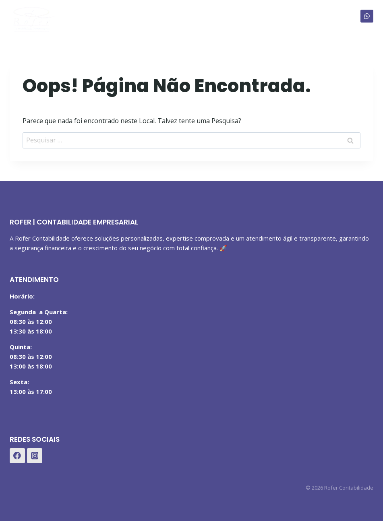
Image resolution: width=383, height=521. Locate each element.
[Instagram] (34, 455)
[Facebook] (17, 455)
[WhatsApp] (366, 16)
